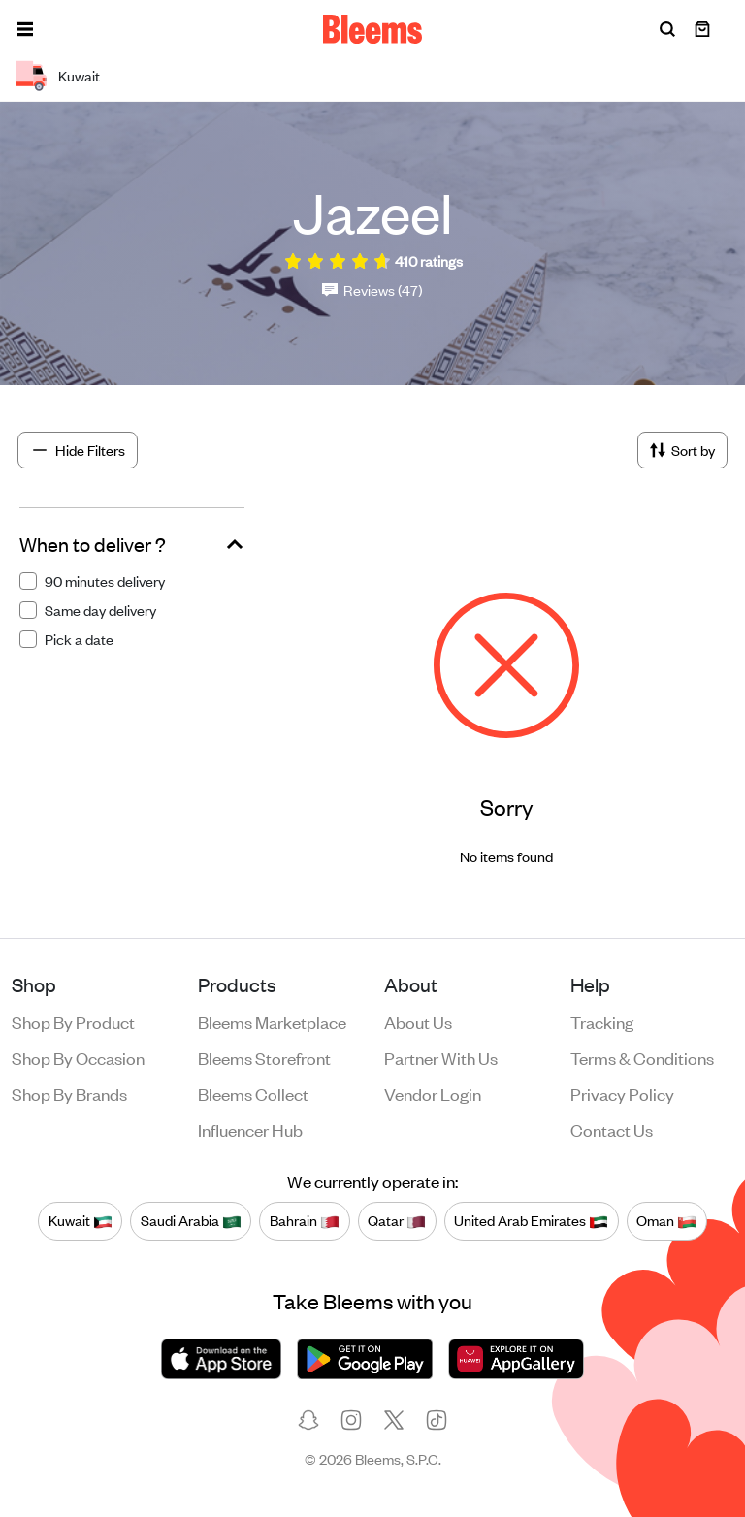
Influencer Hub (250, 1129)
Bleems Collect (253, 1093)
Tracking (601, 1021)
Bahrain (305, 1221)
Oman (666, 1221)
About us (418, 1021)
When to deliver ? (92, 544)
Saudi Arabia (191, 1221)
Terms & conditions (642, 1057)
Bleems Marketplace (272, 1021)
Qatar (397, 1221)
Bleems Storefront (264, 1057)
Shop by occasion (78, 1057)
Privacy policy (622, 1093)
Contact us (611, 1129)
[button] (25, 29)
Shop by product (73, 1021)
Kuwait (81, 1221)
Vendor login (432, 1093)
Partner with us (441, 1057)
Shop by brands (69, 1093)
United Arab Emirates (531, 1221)
